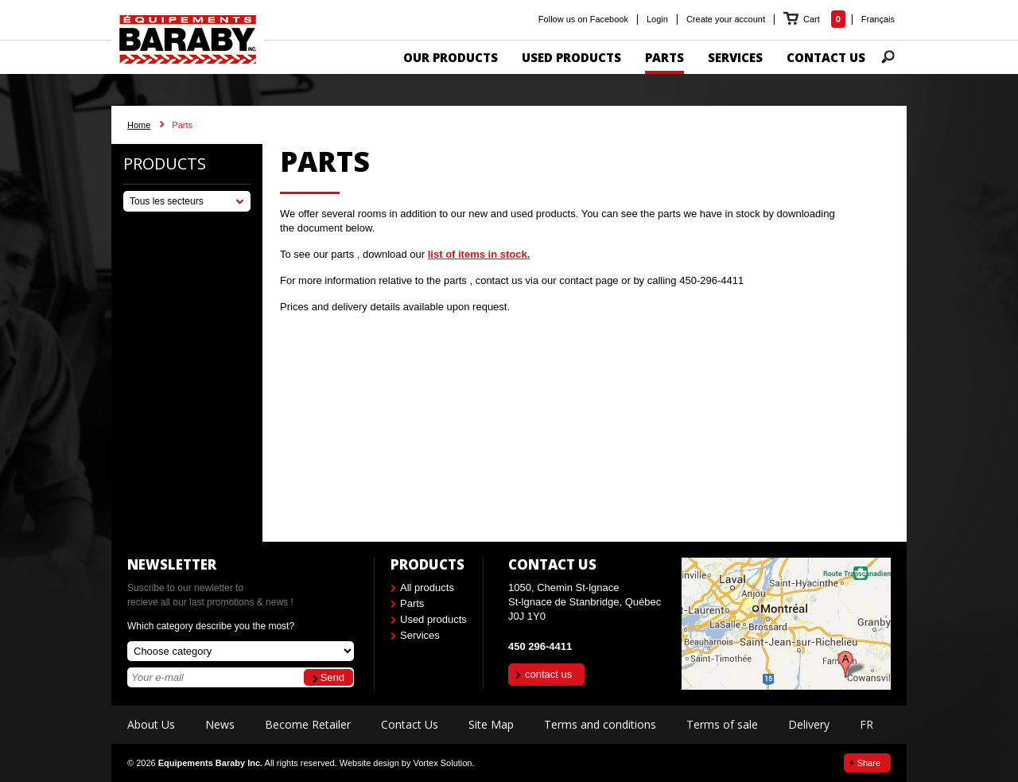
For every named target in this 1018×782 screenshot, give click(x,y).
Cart (812, 19)
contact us (548, 674)
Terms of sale (722, 725)
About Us (151, 725)
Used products (433, 619)
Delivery (809, 725)
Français (878, 19)
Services (420, 635)
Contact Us (409, 725)
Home (138, 125)
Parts (412, 603)
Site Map (491, 725)
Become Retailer (308, 725)
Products (164, 163)
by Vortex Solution (437, 763)
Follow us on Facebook (583, 19)
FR (866, 725)
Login (657, 19)
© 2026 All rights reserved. (232, 763)
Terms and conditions (600, 725)
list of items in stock (477, 254)
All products (427, 587)
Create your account (725, 19)
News (220, 725)
